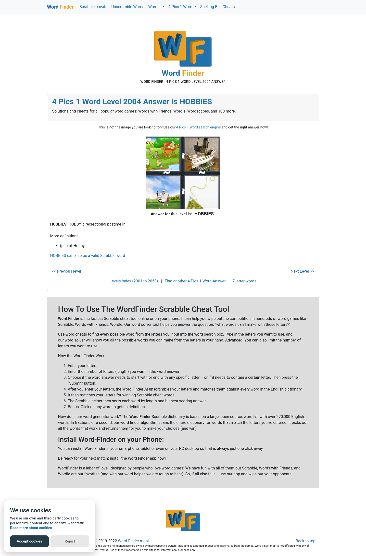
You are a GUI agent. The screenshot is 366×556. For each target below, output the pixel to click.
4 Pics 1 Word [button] (180, 6)
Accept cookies (29, 541)
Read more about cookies (31, 528)
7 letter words (244, 281)
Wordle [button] (155, 6)
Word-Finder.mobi (133, 541)
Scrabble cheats (93, 6)
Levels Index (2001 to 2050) (134, 281)
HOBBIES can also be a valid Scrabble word (87, 255)
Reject (70, 541)
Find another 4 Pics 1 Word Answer (195, 281)
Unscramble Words (127, 6)
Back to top (305, 541)
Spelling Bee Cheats (217, 6)
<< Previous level (66, 271)
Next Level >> (302, 271)
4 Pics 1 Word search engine (198, 127)
